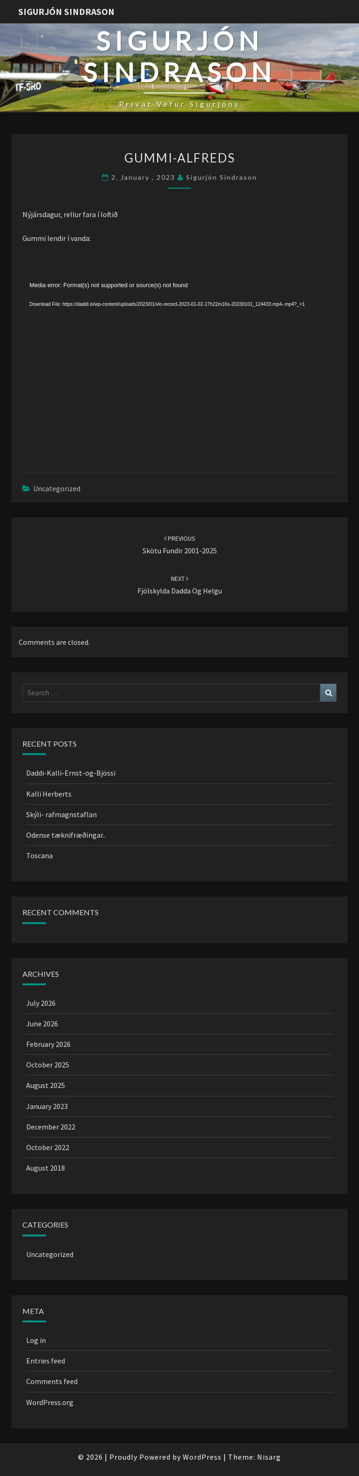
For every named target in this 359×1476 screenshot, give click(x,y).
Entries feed (45, 1360)
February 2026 (48, 1044)
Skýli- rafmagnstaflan (61, 814)
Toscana (39, 855)
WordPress (202, 1457)
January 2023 (47, 1106)
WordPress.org (49, 1402)
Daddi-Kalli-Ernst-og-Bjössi (70, 772)
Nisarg (269, 1457)
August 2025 (45, 1085)
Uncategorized (56, 488)
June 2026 (42, 1023)
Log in (36, 1340)
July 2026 (41, 1003)
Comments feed (52, 1381)
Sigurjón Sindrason (66, 11)
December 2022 (50, 1126)
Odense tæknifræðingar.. (66, 835)
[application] (172, 364)
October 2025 (47, 1064)
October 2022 (47, 1147)
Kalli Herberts (49, 793)
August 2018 (45, 1167)
